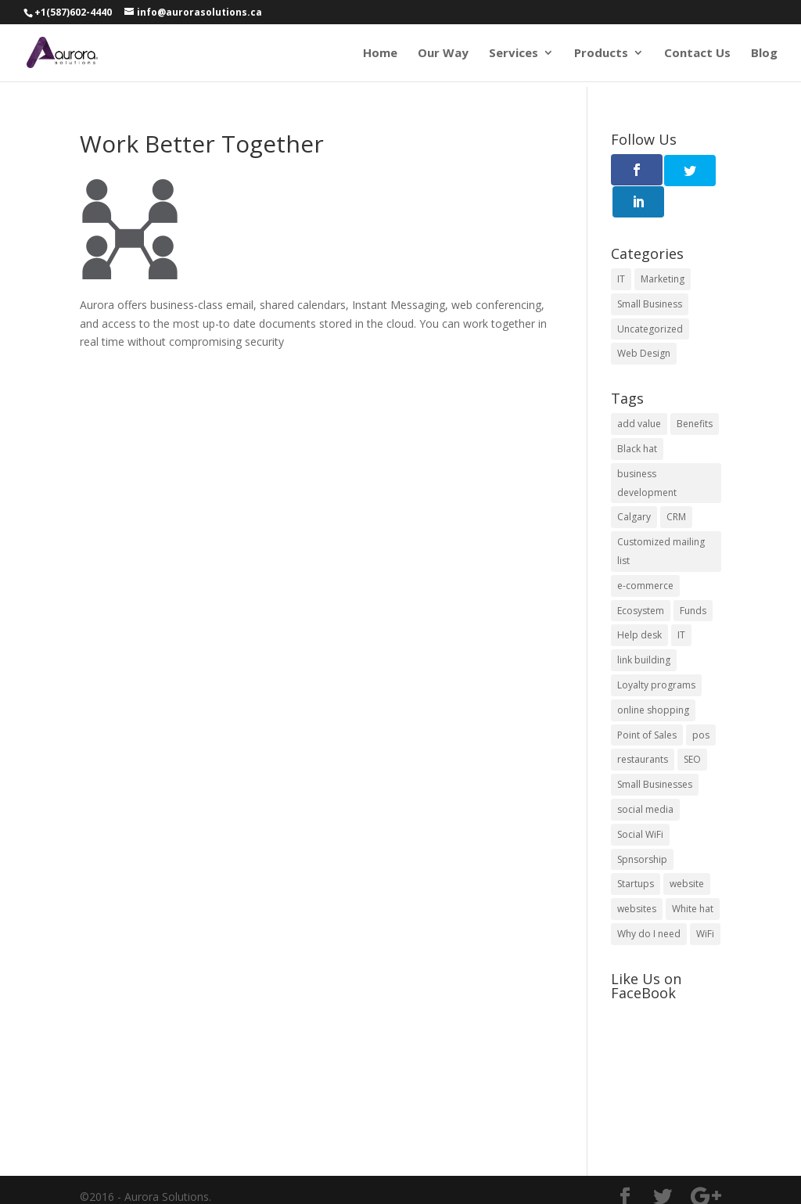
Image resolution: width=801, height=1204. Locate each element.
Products (601, 53)
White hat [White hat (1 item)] (692, 876)
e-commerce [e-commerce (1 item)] (645, 553)
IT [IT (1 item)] (681, 602)
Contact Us (697, 53)
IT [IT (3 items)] (621, 246)
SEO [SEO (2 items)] (692, 727)
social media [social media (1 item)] (645, 777)
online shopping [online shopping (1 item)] (653, 678)
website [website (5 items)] (687, 851)
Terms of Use (118, 1182)
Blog (764, 53)
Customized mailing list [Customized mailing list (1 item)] (661, 519)
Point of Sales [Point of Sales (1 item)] (647, 702)
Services (513, 53)
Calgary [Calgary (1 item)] (634, 484)
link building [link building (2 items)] (643, 627)
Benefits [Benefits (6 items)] (695, 391)
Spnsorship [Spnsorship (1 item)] (642, 826)
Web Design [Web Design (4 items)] (643, 321)
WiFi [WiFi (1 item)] (705, 901)
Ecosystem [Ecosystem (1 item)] (640, 577)
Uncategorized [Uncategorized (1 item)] (650, 296)
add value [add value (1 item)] (639, 391)
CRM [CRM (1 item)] (676, 484)
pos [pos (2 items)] (700, 702)
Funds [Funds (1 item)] (693, 577)
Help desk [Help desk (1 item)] (639, 602)
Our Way (443, 53)
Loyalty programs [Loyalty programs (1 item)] (656, 653)
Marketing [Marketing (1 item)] (662, 246)
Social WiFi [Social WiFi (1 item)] (640, 802)
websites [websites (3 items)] (636, 876)
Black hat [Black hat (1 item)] (637, 416)
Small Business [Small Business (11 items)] (649, 272)
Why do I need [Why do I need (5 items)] (649, 901)
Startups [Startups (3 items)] (635, 851)
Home (380, 53)
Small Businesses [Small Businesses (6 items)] (654, 752)
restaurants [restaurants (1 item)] (642, 727)
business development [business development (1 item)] (647, 451)
